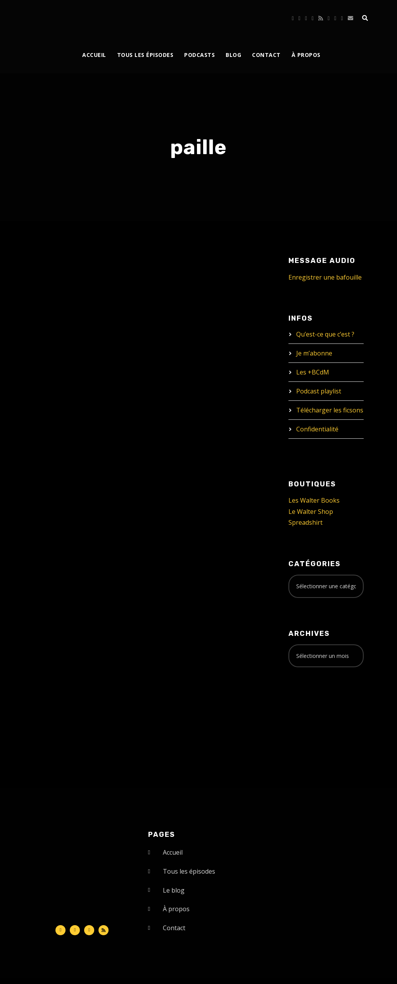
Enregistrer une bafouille (325, 277)
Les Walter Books (314, 500)
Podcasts (199, 54)
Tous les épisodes (145, 54)
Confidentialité (317, 429)
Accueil (94, 54)
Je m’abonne (314, 353)
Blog (233, 54)
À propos (306, 54)
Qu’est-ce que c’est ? (325, 334)
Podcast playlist (318, 391)
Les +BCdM (312, 372)
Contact (266, 54)
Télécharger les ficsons (329, 410)
